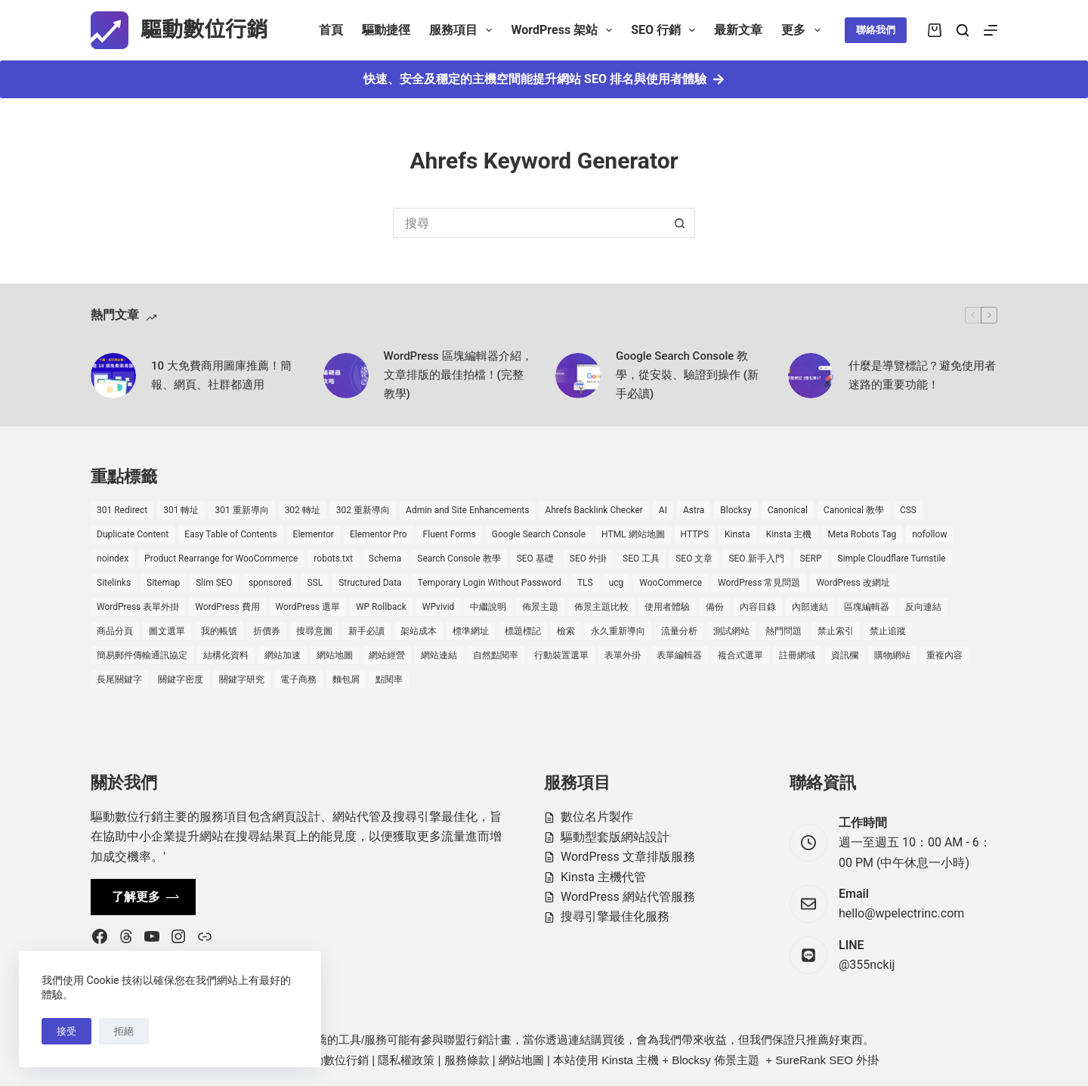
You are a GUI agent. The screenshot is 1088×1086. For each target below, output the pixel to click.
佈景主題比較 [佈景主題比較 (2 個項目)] (601, 607)
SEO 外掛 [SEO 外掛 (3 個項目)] (588, 558)
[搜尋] (963, 30)
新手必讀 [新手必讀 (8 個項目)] (366, 631)
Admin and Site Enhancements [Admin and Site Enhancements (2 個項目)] (467, 510)
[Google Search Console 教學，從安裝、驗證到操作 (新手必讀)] (578, 375)
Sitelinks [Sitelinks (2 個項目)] (114, 582)
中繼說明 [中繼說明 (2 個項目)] (488, 607)
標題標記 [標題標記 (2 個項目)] (523, 631)
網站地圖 (521, 1060)
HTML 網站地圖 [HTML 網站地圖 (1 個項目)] (632, 534)
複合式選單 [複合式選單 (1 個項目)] (740, 655)
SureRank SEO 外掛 (827, 1060)
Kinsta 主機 (630, 1060)
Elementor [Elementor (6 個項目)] (313, 534)
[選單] (990, 30)
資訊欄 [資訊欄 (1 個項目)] (844, 655)
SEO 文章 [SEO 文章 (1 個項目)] (693, 558)
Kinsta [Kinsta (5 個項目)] (737, 534)
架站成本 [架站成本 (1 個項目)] (418, 631)
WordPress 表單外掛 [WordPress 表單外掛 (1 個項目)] (138, 607)
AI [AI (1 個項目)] (663, 510)
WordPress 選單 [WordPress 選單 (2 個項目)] (308, 607)
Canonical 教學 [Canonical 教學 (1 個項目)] (854, 510)
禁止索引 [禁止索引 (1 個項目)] (836, 631)
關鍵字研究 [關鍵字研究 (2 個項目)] (241, 679)
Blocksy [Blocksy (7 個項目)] (735, 510)
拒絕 (124, 1031)
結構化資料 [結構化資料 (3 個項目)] (226, 655)
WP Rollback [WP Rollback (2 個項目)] (381, 607)
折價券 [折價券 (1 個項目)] (266, 631)
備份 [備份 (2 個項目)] (715, 607)
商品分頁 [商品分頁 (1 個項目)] (115, 631)
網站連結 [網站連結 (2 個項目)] (439, 655)
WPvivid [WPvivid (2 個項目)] (438, 607)
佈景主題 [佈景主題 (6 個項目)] (540, 607)
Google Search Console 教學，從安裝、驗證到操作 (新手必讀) (687, 375)
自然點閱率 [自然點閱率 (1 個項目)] (495, 655)
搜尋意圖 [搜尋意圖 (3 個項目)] (314, 631)
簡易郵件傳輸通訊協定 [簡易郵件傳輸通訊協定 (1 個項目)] (142, 655)
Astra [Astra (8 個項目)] (693, 510)
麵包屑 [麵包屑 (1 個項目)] (346, 679)
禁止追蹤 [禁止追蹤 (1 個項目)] (888, 631)
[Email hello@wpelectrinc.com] (808, 904)
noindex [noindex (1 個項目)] (112, 558)
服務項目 (463, 30)
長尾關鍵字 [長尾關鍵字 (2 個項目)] (119, 679)
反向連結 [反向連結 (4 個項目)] (923, 607)
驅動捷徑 (386, 30)
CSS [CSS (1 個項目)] (908, 510)
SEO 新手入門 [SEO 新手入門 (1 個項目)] (756, 558)
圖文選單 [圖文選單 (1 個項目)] (167, 631)
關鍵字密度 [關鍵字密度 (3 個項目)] (180, 679)
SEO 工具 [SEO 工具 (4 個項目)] (641, 558)
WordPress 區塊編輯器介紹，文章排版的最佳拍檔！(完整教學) (458, 375)
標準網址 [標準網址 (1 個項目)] (471, 631)
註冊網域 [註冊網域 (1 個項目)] (797, 655)
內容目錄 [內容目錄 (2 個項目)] (758, 607)
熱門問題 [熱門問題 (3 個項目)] (783, 631)
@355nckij (867, 965)
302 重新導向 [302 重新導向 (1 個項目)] (363, 510)
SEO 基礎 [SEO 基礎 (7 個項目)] (535, 558)
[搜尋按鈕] (680, 223)
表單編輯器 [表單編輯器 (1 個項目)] (679, 655)
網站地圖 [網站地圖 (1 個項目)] (335, 655)
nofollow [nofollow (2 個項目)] (929, 534)
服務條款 (467, 1060)
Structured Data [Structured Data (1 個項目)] (369, 582)
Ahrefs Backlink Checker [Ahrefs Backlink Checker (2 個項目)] (593, 510)
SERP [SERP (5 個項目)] (811, 558)
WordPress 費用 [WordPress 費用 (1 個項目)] (227, 607)
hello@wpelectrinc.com (901, 913)
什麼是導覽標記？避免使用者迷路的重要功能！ (922, 375)
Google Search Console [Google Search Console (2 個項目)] (539, 534)
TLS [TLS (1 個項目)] (585, 582)
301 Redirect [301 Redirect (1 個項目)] (122, 510)
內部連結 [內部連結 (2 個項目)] (810, 607)
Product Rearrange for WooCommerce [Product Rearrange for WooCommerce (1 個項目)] (221, 558)
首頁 (331, 30)
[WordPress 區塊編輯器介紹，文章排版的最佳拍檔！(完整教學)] (346, 375)
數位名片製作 (597, 816)
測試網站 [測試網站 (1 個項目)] (731, 631)
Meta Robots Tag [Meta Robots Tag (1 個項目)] (862, 534)
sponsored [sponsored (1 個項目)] (270, 582)
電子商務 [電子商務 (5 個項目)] (298, 679)
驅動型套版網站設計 (615, 837)
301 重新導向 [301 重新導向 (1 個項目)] (241, 510)
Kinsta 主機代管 (603, 877)
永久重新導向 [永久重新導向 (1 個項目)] (618, 631)
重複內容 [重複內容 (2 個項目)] (944, 655)
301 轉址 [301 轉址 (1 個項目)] (181, 510)
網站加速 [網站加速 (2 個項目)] (282, 655)
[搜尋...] (529, 223)
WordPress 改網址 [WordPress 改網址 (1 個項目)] (852, 582)
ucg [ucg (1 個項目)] (616, 582)
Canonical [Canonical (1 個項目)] (788, 510)
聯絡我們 (875, 30)
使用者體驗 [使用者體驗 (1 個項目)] (667, 607)
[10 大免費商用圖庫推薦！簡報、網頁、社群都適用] (113, 375)
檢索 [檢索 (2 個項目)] (566, 631)
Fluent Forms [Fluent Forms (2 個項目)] (449, 534)
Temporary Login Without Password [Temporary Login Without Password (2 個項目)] (489, 582)
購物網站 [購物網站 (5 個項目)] (892, 655)
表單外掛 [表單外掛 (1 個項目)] (622, 655)
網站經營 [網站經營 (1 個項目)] (387, 655)
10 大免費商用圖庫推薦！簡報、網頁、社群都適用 (221, 375)
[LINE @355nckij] (808, 955)
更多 (803, 30)
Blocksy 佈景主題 (715, 1060)
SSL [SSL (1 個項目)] (315, 582)
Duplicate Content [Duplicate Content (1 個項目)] (132, 534)
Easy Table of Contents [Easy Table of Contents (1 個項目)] (230, 534)
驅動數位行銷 (204, 30)
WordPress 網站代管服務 (628, 897)
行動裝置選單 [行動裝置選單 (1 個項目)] (561, 655)
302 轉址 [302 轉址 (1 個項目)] (302, 510)
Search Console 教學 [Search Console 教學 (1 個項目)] (458, 558)
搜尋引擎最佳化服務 (615, 916)
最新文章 (738, 30)
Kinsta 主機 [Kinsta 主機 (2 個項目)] (789, 534)
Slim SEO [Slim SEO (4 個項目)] (214, 582)
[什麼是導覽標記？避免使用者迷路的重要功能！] (810, 375)
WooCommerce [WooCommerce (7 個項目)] (670, 582)
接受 (66, 1031)
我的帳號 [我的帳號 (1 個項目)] (219, 631)
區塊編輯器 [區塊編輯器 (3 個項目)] (866, 607)
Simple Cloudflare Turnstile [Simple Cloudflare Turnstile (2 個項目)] (892, 558)
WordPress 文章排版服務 (628, 856)
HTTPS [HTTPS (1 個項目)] (695, 534)
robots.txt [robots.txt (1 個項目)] (333, 558)
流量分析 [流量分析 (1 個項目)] (679, 631)
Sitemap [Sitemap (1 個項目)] (163, 582)
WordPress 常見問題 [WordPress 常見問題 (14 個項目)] (759, 582)
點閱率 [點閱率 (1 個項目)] (389, 679)
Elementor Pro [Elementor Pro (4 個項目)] (378, 534)
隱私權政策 (406, 1060)
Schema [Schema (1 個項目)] (385, 558)
